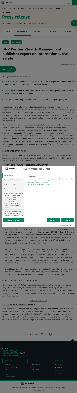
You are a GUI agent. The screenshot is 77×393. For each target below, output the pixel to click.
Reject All (53, 220)
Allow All (67, 220)
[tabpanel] (50, 181)
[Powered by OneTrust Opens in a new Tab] (66, 225)
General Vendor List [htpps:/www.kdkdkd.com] (43, 184)
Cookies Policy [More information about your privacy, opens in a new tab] (32, 184)
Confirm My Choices (14, 220)
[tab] (13, 175)
